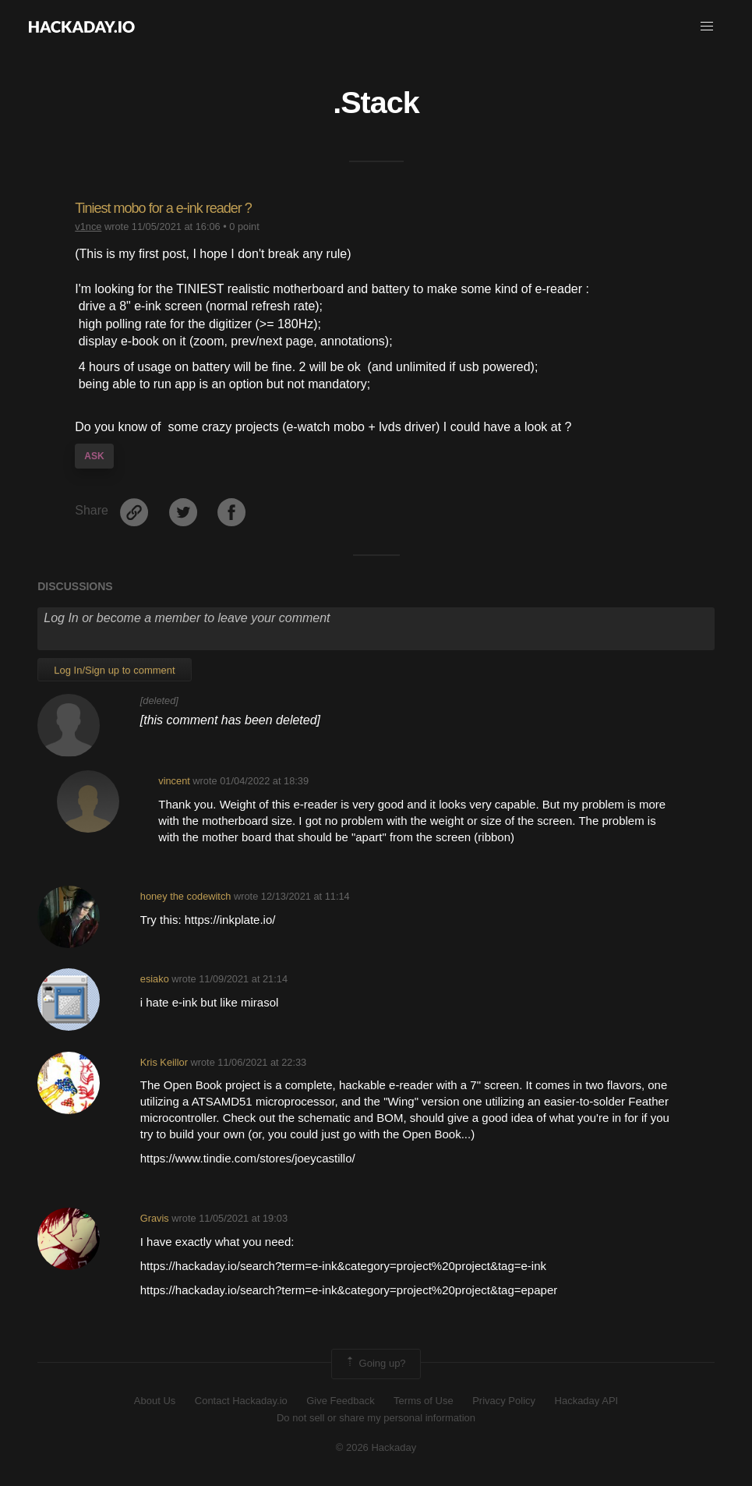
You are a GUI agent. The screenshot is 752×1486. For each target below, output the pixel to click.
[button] (706, 26)
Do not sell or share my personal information (376, 1418)
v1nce (88, 226)
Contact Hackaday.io (241, 1400)
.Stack (376, 102)
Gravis (154, 1218)
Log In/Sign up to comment (114, 670)
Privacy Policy (503, 1400)
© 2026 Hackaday (376, 1447)
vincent (174, 781)
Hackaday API (587, 1400)
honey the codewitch (185, 896)
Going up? (375, 1363)
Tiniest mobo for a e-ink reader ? (163, 208)
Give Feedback (340, 1400)
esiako (154, 979)
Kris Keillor (164, 1062)
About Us (154, 1400)
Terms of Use (424, 1400)
